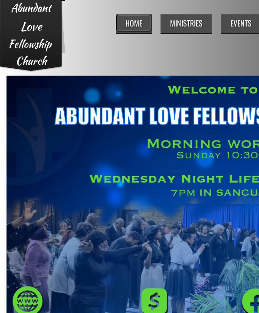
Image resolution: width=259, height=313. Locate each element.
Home (133, 23)
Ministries (186, 23)
